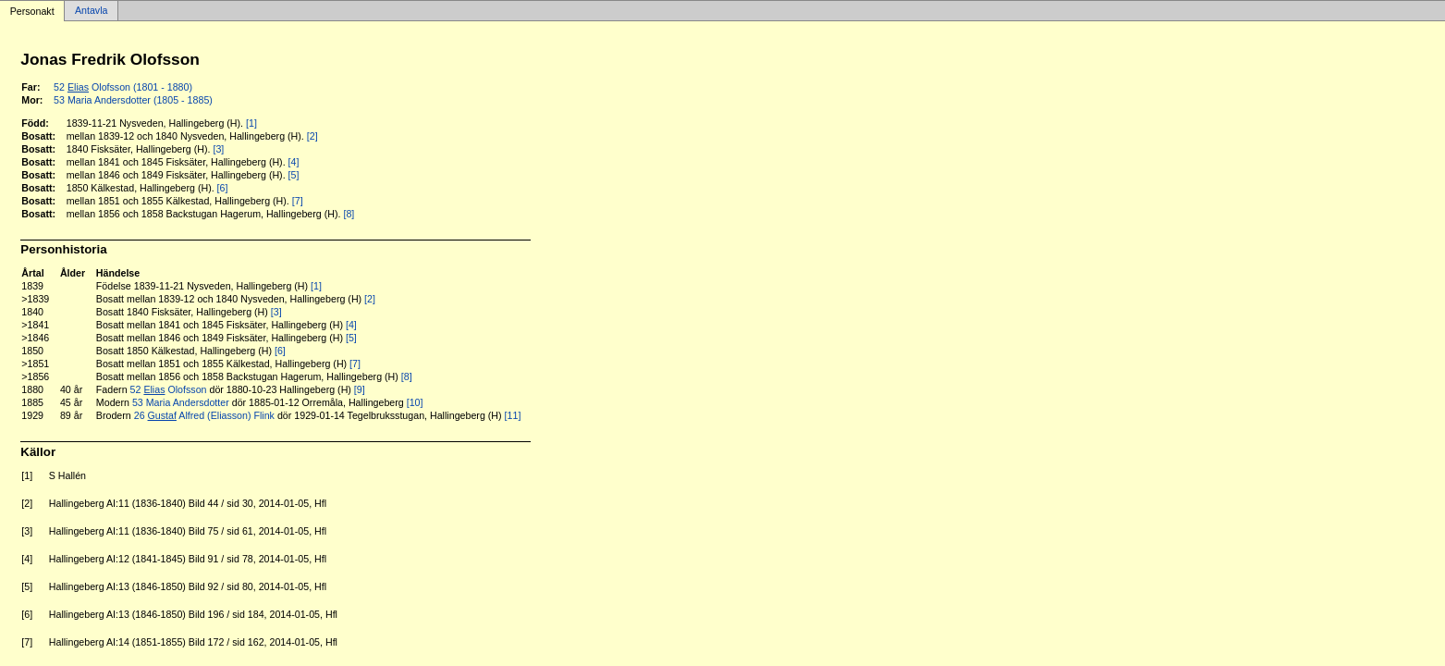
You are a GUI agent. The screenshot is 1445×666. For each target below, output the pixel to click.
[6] (222, 187)
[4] (294, 161)
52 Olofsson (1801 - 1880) (123, 86)
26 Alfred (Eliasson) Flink (204, 415)
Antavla (91, 11)
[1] (251, 123)
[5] (294, 174)
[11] (513, 415)
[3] (218, 148)
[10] (415, 402)
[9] (359, 389)
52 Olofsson (168, 389)
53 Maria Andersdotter (180, 402)
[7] (297, 200)
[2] (312, 136)
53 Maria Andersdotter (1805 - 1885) (133, 99)
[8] (348, 213)
